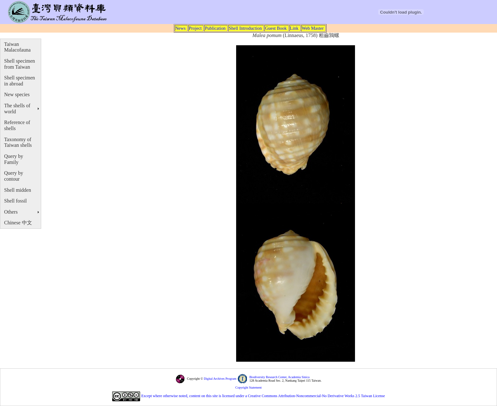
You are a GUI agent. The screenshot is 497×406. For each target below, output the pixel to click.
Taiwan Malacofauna (17, 47)
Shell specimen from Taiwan (19, 64)
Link (294, 28)
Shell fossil (15, 200)
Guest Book (276, 28)
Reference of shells (17, 125)
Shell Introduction (245, 28)
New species (16, 94)
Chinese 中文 (18, 222)
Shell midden (17, 190)
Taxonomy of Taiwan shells (18, 142)
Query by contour (13, 176)
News (180, 28)
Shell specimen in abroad (19, 80)
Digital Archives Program (219, 378)
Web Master (313, 28)
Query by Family (13, 159)
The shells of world (17, 108)
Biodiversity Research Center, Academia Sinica (279, 377)
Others (11, 212)
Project (195, 28)
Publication (215, 28)
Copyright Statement (248, 387)
